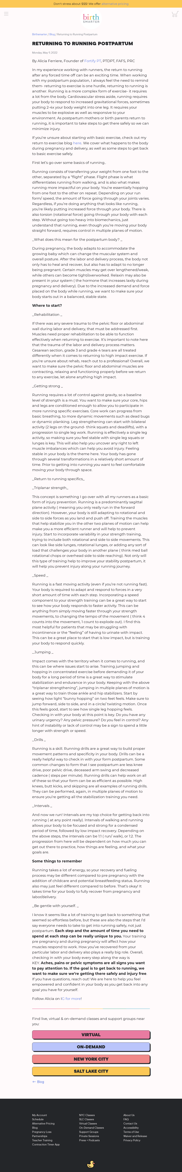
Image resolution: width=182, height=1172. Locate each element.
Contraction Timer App (46, 1144)
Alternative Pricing (43, 1123)
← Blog (38, 1081)
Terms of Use (131, 1132)
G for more (71, 998)
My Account (39, 1115)
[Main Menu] (6, 13)
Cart (173, 11)
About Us (128, 1115)
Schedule (38, 1119)
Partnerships (39, 1136)
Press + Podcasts (89, 1140)
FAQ (126, 1119)
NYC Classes (87, 1115)
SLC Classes (86, 1119)
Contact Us (130, 1123)
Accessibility (131, 1127)
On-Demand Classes (91, 1127)
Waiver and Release (135, 1136)
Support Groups (88, 1132)
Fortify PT (92, 61)
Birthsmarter (39, 34)
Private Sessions (89, 1136)
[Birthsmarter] (91, 18)
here (77, 143)
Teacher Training (42, 1140)
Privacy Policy (131, 1140)
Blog (52, 34)
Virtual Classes (88, 1123)
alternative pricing (115, 4)
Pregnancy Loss (41, 1132)
